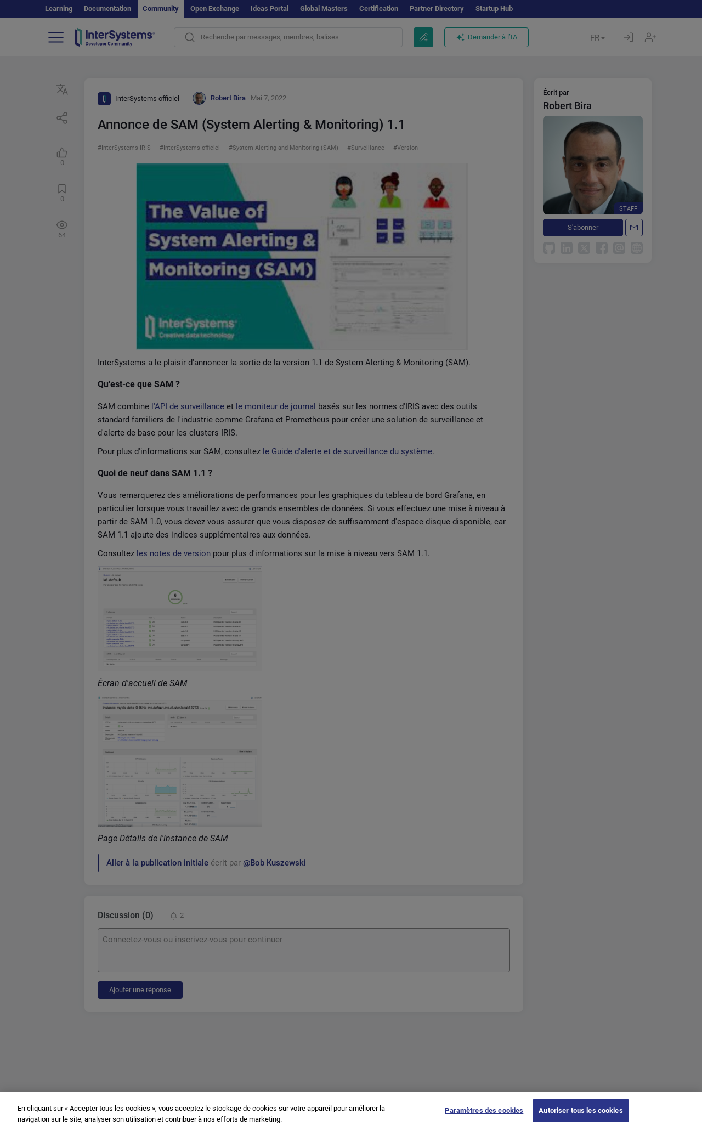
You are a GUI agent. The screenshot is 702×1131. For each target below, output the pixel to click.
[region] (351, 1111)
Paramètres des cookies (484, 1110)
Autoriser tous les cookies (580, 1110)
